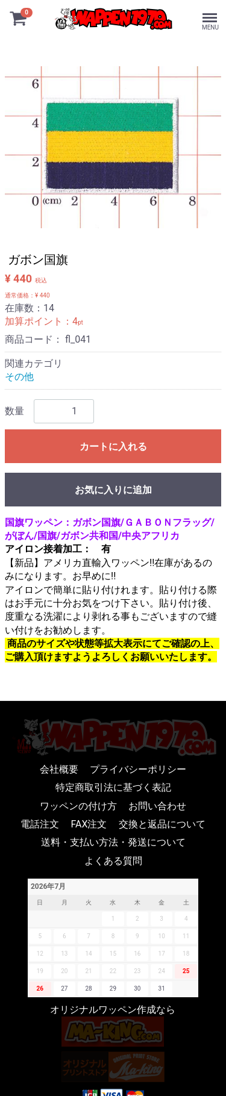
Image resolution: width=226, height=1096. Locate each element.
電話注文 (39, 824)
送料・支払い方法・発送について (113, 842)
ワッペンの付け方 (78, 805)
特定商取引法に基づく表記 (113, 787)
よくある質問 (113, 861)
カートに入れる (113, 446)
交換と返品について (162, 824)
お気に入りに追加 (113, 490)
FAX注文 (89, 824)
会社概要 (59, 769)
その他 (19, 376)
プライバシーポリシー (138, 769)
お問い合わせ (157, 805)
